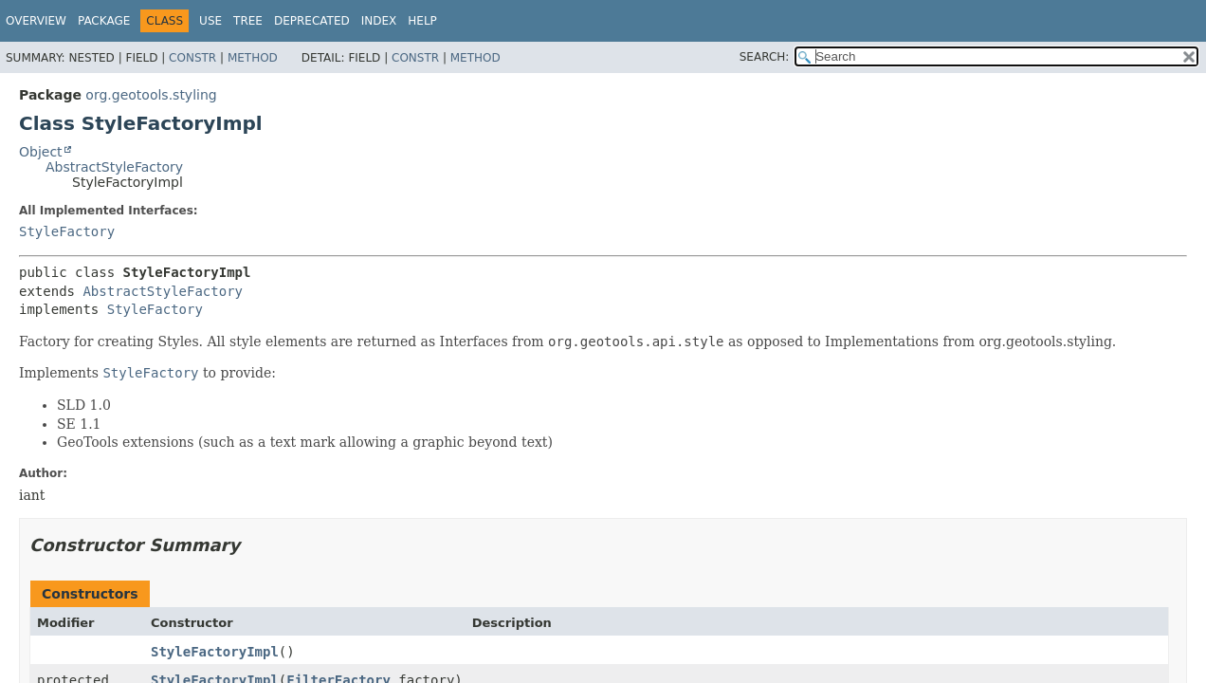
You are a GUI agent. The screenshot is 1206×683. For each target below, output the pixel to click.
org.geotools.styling (150, 94)
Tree (248, 21)
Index (379, 21)
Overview (36, 21)
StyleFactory (67, 231)
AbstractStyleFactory (114, 167)
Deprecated (312, 21)
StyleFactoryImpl (215, 651)
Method (253, 58)
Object (41, 151)
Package (104, 21)
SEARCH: (765, 57)
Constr (192, 58)
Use (210, 21)
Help (422, 21)
